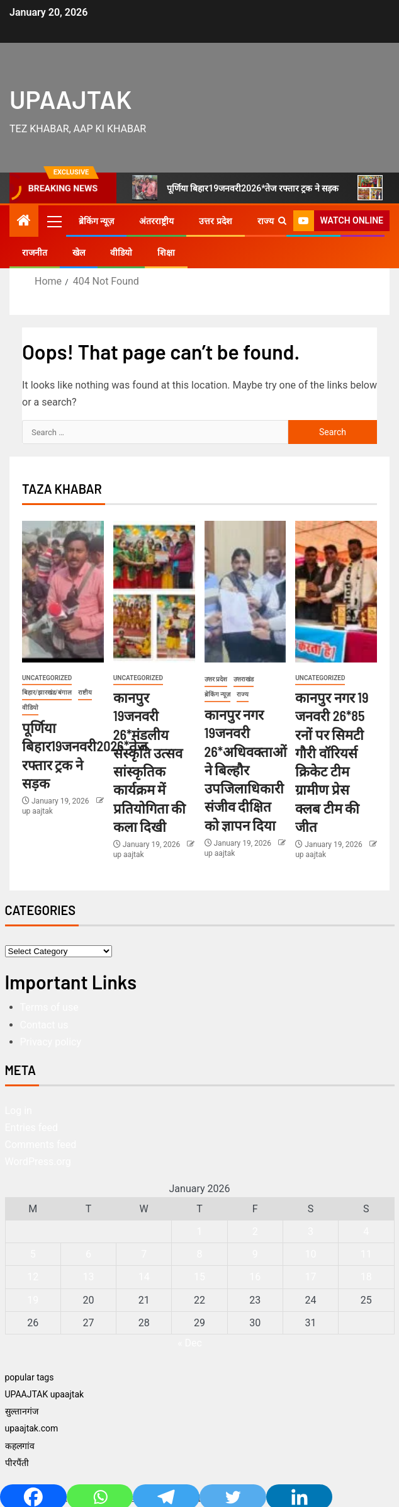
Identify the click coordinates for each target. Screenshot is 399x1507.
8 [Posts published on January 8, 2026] (199, 1254)
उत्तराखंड (243, 679)
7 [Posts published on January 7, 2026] (144, 1254)
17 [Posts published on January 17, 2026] (311, 1277)
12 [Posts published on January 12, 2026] (32, 1277)
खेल (78, 252)
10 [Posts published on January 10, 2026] (311, 1254)
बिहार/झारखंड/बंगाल (47, 692)
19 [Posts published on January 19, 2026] (32, 1300)
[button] (53, 221)
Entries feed (32, 1128)
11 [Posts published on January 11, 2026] (366, 1254)
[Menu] (53, 221)
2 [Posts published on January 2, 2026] (255, 1231)
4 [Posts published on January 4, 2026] (366, 1231)
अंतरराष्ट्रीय (156, 221)
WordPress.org (38, 1162)
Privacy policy (51, 1042)
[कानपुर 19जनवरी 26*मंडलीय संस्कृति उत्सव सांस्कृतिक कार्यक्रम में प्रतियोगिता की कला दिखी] (154, 592)
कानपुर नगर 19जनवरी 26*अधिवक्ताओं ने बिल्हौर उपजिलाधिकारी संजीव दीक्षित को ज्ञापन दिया (246, 769)
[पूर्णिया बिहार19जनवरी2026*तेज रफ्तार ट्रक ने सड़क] (63, 592)
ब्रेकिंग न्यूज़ (96, 221)
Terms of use (49, 1007)
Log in (18, 1111)
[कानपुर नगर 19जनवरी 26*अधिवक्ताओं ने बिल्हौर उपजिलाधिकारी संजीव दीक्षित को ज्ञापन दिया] (245, 592)
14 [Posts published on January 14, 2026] (144, 1277)
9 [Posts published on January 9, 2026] (255, 1254)
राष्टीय (85, 692)
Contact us (44, 1025)
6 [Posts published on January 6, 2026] (88, 1254)
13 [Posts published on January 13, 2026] (88, 1277)
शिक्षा (166, 252)
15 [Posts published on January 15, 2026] (199, 1277)
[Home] (24, 221)
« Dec (189, 1343)
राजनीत (34, 252)
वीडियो (121, 252)
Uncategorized (47, 677)
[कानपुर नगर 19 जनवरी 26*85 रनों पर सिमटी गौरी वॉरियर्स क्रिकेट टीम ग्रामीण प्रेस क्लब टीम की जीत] (336, 592)
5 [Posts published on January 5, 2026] (33, 1254)
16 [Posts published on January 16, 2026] (255, 1277)
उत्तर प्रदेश (215, 221)
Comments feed (41, 1145)
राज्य (265, 221)
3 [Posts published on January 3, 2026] (310, 1231)
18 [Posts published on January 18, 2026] (366, 1277)
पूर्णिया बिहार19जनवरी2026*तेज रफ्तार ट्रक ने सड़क (235, 187)
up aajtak (37, 811)
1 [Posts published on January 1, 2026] (199, 1231)
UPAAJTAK (70, 99)
